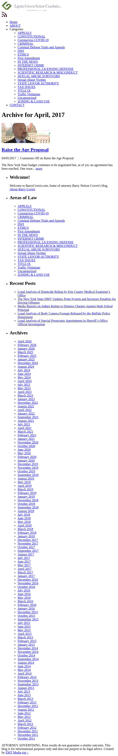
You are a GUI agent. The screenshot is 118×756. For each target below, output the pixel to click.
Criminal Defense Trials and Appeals (41, 47)
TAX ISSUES (26, 87)
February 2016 (27, 605)
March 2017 (25, 572)
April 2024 (25, 381)
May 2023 (24, 388)
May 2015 (24, 630)
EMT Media (13, 752)
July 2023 (24, 384)
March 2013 (25, 698)
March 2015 (25, 637)
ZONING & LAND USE (34, 101)
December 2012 (28, 706)
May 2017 (24, 565)
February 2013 (27, 702)
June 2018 (24, 518)
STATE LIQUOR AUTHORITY (38, 83)
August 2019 (26, 478)
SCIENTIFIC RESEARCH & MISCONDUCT (48, 72)
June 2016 (24, 594)
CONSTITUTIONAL (31, 36)
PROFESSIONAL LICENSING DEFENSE (45, 69)
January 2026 (26, 348)
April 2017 (25, 568)
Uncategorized (27, 97)
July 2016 (24, 590)
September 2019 (28, 475)
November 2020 (28, 442)
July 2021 (24, 424)
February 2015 (27, 641)
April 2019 (25, 485)
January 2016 (26, 608)
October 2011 (26, 738)
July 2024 (24, 370)
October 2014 (26, 655)
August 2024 (26, 366)
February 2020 (27, 457)
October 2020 (26, 446)
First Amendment (29, 58)
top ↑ (25, 752)
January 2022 (26, 413)
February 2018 (27, 532)
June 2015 (24, 626)
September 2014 (28, 659)
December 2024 (28, 363)
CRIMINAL (25, 43)
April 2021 (25, 428)
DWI (21, 51)
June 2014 (24, 666)
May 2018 (24, 522)
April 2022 (25, 410)
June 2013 (24, 695)
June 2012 (24, 713)
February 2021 (27, 435)
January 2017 (26, 576)
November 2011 (28, 735)
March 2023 (25, 395)
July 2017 (24, 558)
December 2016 (28, 579)
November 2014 (28, 652)
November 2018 (28, 500)
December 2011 (28, 731)
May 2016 (24, 597)
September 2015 (28, 619)
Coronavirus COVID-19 (33, 40)
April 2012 (25, 720)
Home (13, 22)
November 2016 (28, 583)
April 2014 (25, 673)
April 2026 (25, 341)
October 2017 (26, 547)
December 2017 (28, 540)
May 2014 (24, 670)
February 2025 (27, 355)
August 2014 (26, 662)
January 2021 (26, 438)
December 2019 (28, 464)
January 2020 (26, 460)
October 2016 (26, 587)
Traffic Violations (29, 94)
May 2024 (24, 377)
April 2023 (25, 392)
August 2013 (26, 688)
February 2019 (27, 493)
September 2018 (28, 507)
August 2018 (26, 511)
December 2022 (28, 402)
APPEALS (24, 33)
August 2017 (26, 554)
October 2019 (26, 471)
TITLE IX (24, 90)
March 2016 (25, 601)
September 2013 (28, 684)
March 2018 (25, 529)
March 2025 (25, 352)
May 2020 (24, 453)
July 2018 (24, 514)
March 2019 (25, 489)
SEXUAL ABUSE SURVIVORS (39, 76)
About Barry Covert (22, 189)
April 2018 (25, 525)
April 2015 (25, 633)
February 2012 (27, 727)
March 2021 (25, 431)
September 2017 (28, 550)
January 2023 (26, 399)
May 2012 (24, 716)
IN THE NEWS (28, 61)
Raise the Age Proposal (25, 149)
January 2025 (26, 359)
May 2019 (24, 482)
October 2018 (26, 503)
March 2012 (25, 724)
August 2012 (26, 709)
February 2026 (27, 345)
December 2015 (28, 612)
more (39, 168)
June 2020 (24, 449)
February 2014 (27, 677)
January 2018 (26, 536)
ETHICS (23, 54)
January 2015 (26, 644)
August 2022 (26, 406)
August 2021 (26, 420)
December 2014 (28, 648)
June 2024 (24, 373)
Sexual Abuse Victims (32, 79)
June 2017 (24, 561)
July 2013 (24, 691)
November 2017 (28, 543)
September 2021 (28, 417)
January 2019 (26, 496)
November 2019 (28, 467)
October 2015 (26, 615)
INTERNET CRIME (31, 65)
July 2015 (24, 623)
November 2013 (28, 680)
